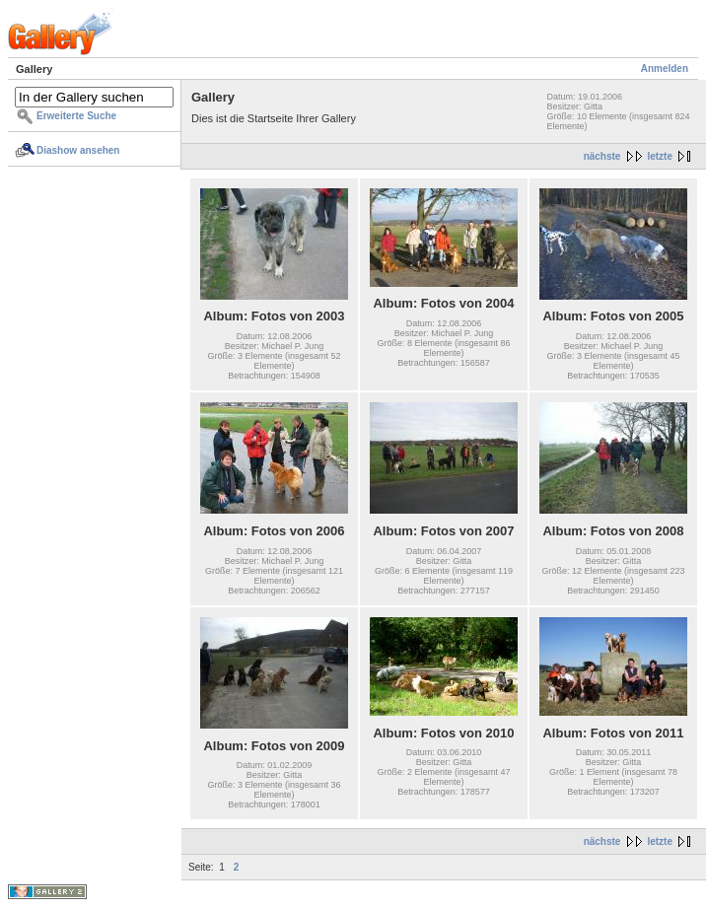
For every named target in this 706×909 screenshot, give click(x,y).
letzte (659, 156)
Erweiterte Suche (76, 115)
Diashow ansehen (77, 150)
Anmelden (664, 68)
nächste (602, 156)
